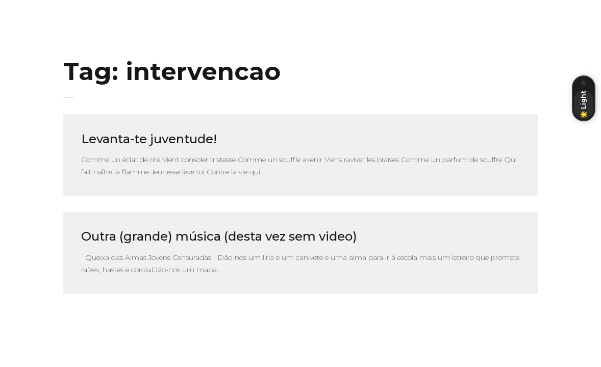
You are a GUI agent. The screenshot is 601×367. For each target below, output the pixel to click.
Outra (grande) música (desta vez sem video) (219, 236)
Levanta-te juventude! (149, 139)
